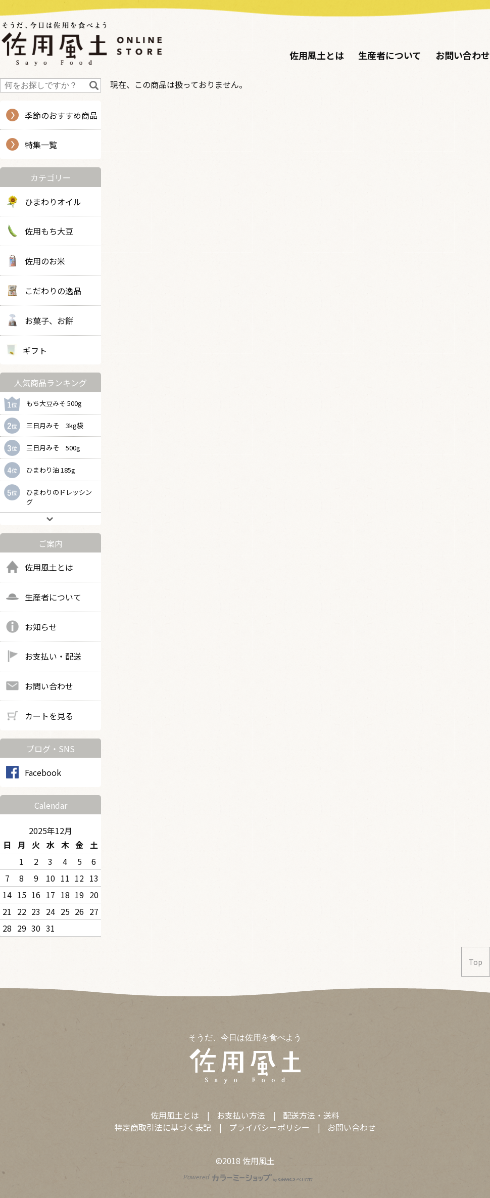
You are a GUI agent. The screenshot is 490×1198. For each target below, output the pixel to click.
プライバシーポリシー (269, 1127)
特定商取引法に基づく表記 (162, 1127)
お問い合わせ (462, 55)
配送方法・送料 (311, 1115)
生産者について (389, 55)
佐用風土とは (316, 55)
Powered (248, 1176)
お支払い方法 (241, 1115)
